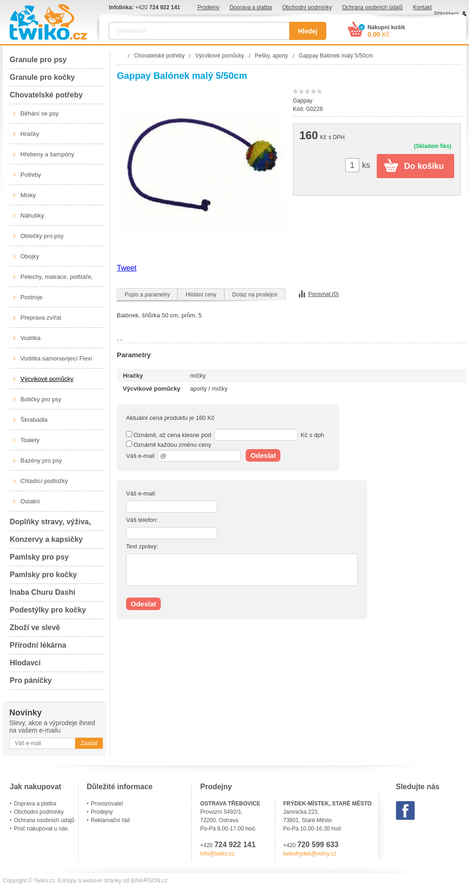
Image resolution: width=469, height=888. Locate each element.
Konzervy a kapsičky (46, 539)
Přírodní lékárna (38, 645)
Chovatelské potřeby (46, 95)
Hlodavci (25, 663)
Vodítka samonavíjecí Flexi (56, 358)
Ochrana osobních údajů (372, 7)
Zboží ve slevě (35, 627)
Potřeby (30, 174)
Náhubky (32, 215)
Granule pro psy (38, 60)
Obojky (29, 256)
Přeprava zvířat (40, 317)
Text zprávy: (142, 546)
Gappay (302, 100)
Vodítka (30, 338)
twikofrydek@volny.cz (309, 853)
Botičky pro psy (40, 399)
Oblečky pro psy (41, 235)
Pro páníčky (31, 680)
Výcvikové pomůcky (46, 378)
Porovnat (323, 294)
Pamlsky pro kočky (43, 575)
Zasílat (89, 743)
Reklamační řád (110, 820)
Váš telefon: (142, 519)
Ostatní (30, 501)
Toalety (29, 440)
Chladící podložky (44, 480)
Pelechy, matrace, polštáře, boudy (56, 280)
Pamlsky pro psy (39, 557)
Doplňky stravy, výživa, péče (50, 524)
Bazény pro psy (41, 460)
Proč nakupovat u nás (41, 828)
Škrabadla (34, 419)
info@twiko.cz (217, 853)
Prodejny (208, 7)
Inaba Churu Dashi (42, 592)
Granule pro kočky (42, 77)
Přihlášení (446, 14)
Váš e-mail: (141, 493)
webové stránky (102, 880)
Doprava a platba (250, 7)
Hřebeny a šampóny (47, 154)
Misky (28, 195)
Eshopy (67, 880)
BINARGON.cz (149, 880)
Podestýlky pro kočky (48, 610)
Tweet (127, 268)
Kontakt (422, 7)
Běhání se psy (39, 113)
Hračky (29, 133)
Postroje (31, 297)
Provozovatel (107, 803)
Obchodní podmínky (307, 7)
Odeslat (263, 455)
